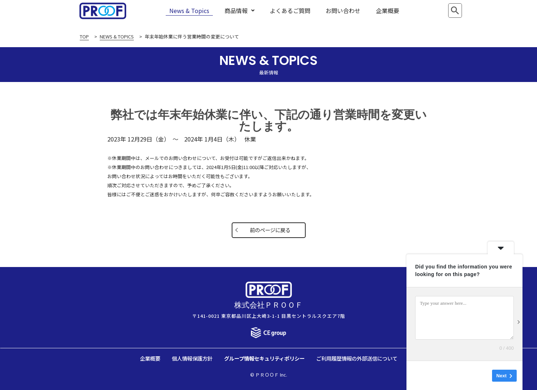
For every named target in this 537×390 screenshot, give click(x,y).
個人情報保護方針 (192, 358)
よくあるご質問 (290, 10)
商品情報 (239, 10)
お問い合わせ (343, 10)
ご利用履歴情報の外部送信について (356, 358)
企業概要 (387, 10)
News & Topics (189, 10)
